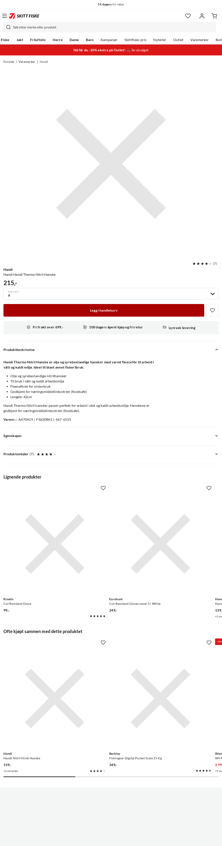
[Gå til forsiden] (24, 16)
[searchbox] (113, 27)
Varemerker (199, 40)
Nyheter (159, 40)
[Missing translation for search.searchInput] (7, 27)
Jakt (19, 40)
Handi (44, 61)
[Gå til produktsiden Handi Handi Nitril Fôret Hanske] (176, 526)
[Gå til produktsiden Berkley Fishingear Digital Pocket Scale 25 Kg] (106, 644)
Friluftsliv (38, 40)
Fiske (5, 40)
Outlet (178, 40)
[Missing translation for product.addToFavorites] (212, 310)
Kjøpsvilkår (120, 839)
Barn (89, 40)
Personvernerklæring (94, 839)
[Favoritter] (188, 16)
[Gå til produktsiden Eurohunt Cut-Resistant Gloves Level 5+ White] (106, 526)
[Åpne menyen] (4, 16)
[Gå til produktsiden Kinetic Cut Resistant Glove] (36, 526)
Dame (74, 40)
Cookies (137, 839)
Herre (58, 40)
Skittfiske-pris (135, 40)
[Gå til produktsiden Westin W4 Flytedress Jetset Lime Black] (176, 644)
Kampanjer (109, 40)
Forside (8, 61)
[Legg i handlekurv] (103, 310)
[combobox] (109, 27)
